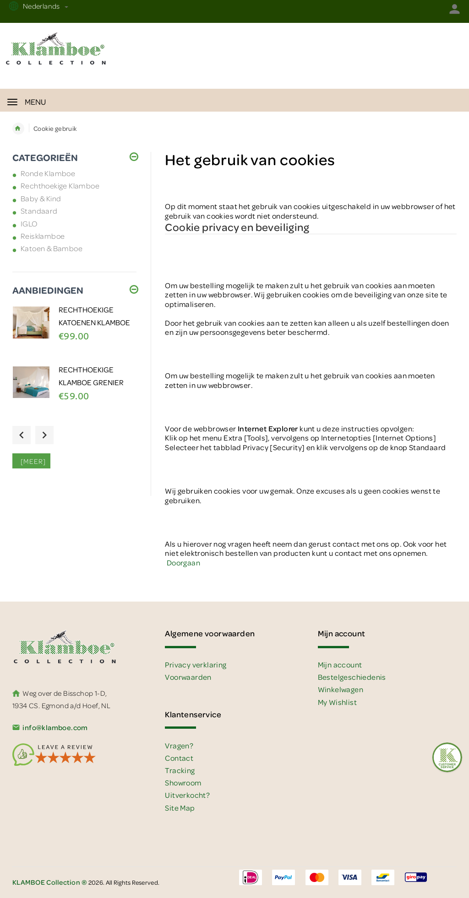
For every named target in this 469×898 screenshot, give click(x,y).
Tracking (180, 770)
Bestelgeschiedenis (352, 677)
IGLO (29, 223)
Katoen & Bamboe (51, 248)
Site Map (180, 807)
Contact (179, 758)
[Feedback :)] (447, 757)
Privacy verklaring (195, 664)
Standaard (39, 210)
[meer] (31, 461)
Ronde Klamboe (48, 173)
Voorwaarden (188, 677)
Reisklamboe (43, 236)
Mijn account (340, 664)
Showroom (183, 782)
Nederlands (44, 6)
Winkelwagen (340, 689)
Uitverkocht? (187, 795)
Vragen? (179, 745)
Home (18, 128)
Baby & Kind (41, 198)
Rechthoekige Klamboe (60, 185)
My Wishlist (337, 702)
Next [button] (44, 435)
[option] (74, 333)
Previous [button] (21, 435)
